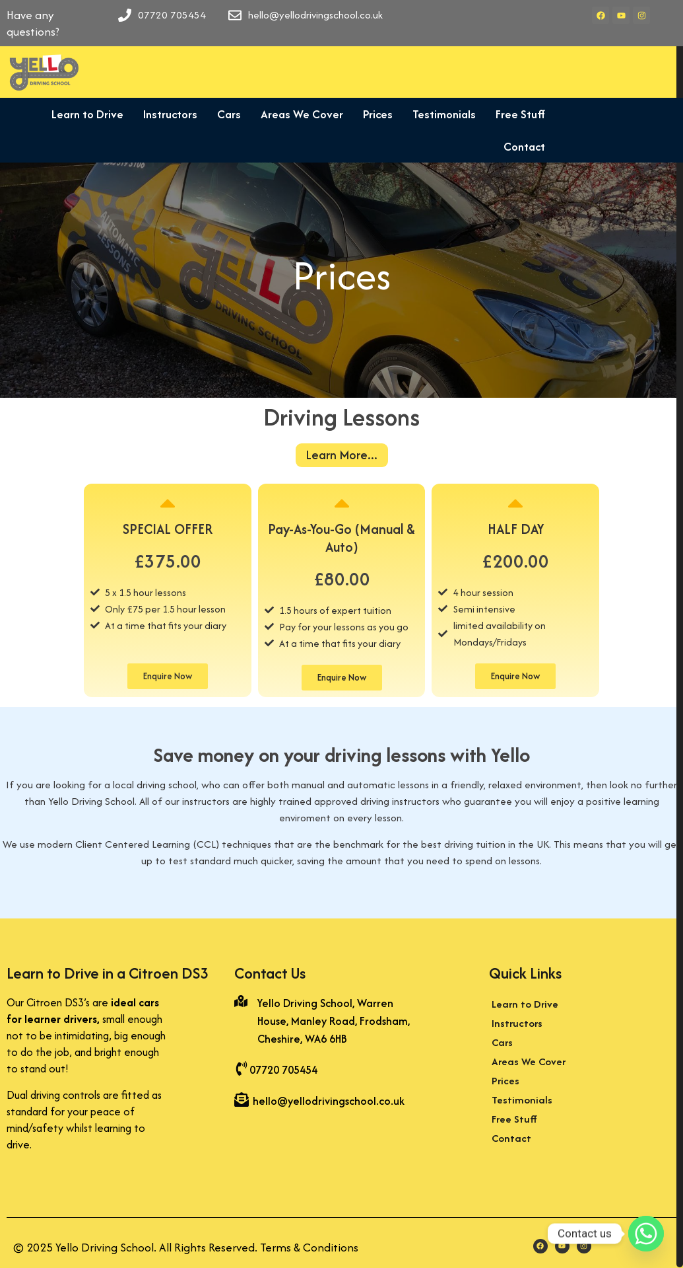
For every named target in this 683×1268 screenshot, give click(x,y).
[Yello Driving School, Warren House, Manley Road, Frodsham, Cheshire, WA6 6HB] (240, 1002)
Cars (224, 114)
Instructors (165, 114)
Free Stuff (515, 114)
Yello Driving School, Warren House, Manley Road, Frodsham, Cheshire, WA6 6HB (333, 1021)
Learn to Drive (82, 114)
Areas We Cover (296, 114)
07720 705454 (283, 1070)
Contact (519, 146)
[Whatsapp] (646, 1233)
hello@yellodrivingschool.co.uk (329, 1101)
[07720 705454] (241, 1069)
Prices (372, 114)
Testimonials (439, 114)
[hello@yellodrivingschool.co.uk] (241, 1100)
